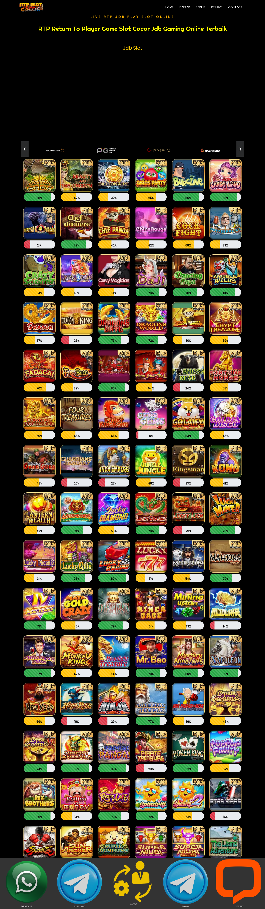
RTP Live (216, 7)
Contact (235, 7)
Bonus (200, 7)
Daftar (184, 7)
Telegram (185, 883)
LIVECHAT (238, 883)
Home (170, 7)
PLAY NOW (79, 883)
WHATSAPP (26, 883)
